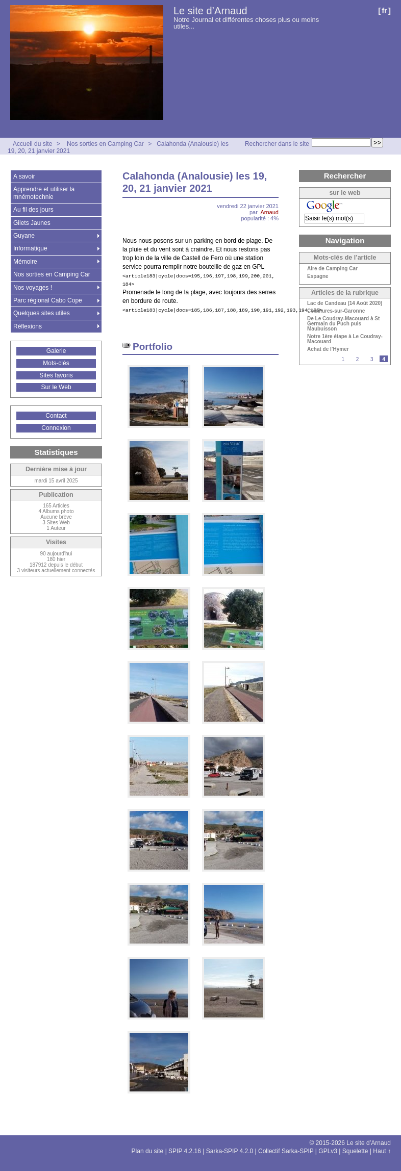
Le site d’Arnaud (210, 10)
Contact (55, 415)
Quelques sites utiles (41, 313)
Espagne (318, 276)
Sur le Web (56, 387)
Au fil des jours (33, 209)
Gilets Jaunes (32, 222)
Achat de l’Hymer (328, 349)
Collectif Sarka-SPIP (286, 1151)
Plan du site (148, 1151)
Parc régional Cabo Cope (47, 300)
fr (384, 10)
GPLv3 (327, 1151)
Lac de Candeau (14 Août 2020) (344, 303)
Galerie (56, 350)
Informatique (30, 248)
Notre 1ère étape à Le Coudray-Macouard (345, 339)
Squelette (355, 1151)
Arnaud (269, 212)
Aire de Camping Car (332, 268)
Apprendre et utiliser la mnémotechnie (43, 193)
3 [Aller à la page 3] (371, 359)
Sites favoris (55, 375)
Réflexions (27, 326)
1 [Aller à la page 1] (342, 359)
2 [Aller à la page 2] (357, 359)
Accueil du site (32, 143)
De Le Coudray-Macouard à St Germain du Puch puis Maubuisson (343, 324)
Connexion (55, 427)
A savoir (24, 176)
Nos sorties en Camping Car (105, 143)
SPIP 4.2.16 (184, 1151)
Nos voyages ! (32, 287)
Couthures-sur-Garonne (336, 311)
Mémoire (25, 261)
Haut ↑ (382, 1151)
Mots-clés (56, 363)
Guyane (24, 235)
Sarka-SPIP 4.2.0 (230, 1151)
